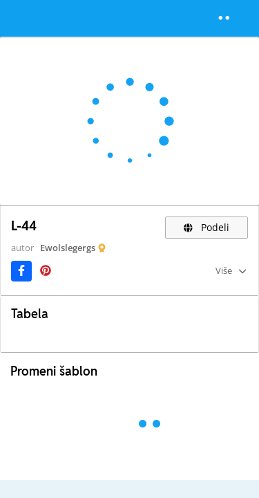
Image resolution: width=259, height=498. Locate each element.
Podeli (207, 227)
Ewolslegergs (67, 247)
